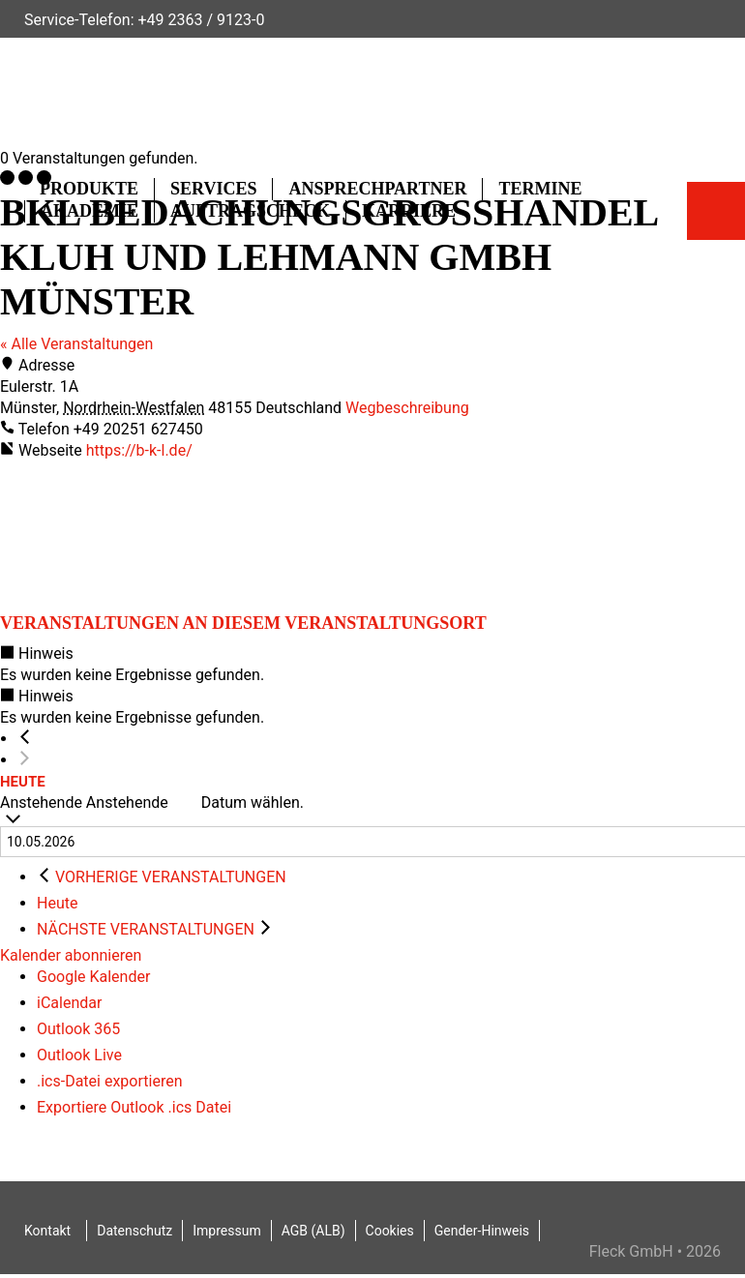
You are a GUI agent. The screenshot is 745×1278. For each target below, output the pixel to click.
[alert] (372, 664)
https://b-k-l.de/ (139, 450)
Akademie (89, 211)
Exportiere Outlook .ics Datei (134, 1107)
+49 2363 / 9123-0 (200, 20)
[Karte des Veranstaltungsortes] (145, 534)
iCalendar (69, 1003)
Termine (539, 188)
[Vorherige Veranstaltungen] (24, 738)
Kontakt (47, 1230)
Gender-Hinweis (481, 1230)
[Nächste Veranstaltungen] (24, 760)
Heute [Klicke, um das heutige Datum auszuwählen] (57, 903)
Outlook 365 (78, 1029)
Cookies (390, 1230)
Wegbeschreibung (407, 408)
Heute (22, 781)
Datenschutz (134, 1230)
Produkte (89, 188)
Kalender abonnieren (70, 955)
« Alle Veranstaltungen (76, 344)
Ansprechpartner (377, 188)
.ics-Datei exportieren (110, 1081)
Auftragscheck (250, 211)
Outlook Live (79, 1055)
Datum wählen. (252, 802)
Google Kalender (93, 976)
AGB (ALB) (313, 1230)
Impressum (226, 1230)
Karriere (409, 211)
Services (213, 188)
